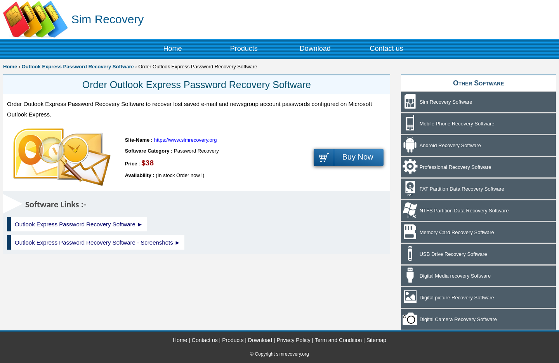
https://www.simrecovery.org (185, 140)
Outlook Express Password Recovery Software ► (79, 224)
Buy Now (357, 157)
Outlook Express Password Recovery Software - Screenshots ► (98, 242)
